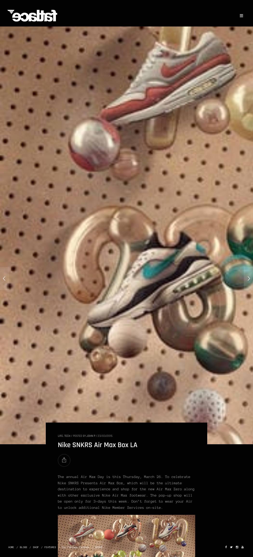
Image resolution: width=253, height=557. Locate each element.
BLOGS (23, 547)
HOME (11, 547)
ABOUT (98, 547)
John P (91, 436)
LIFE (60, 436)
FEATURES (50, 547)
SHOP (36, 547)
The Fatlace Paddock (75, 547)
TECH (67, 436)
